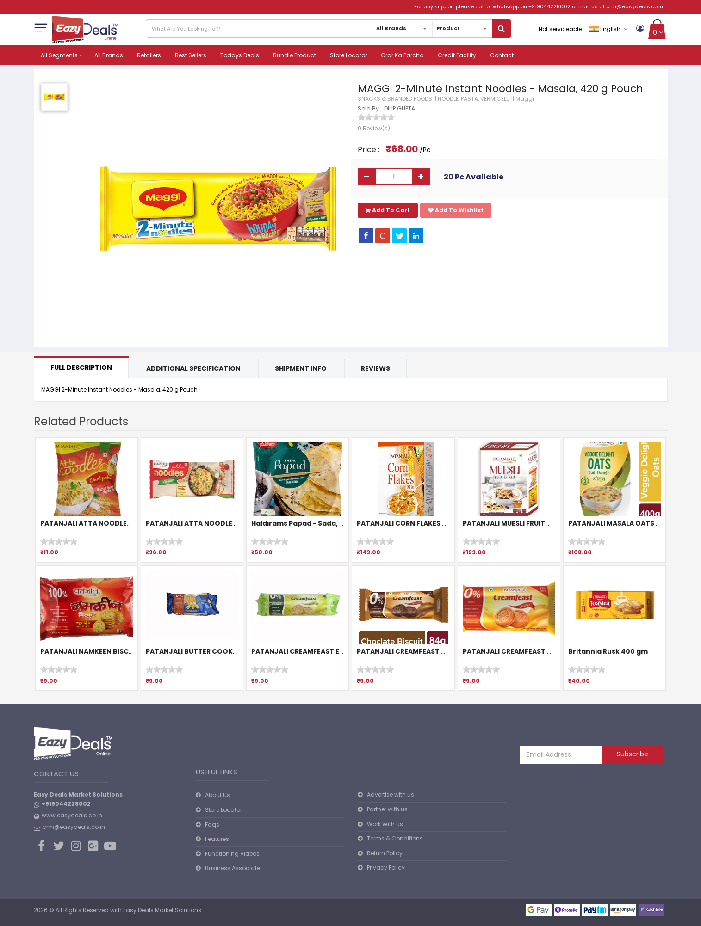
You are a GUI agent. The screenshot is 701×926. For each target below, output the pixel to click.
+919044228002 (549, 6)
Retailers (149, 55)
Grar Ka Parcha (402, 55)
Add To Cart (388, 210)
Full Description (81, 367)
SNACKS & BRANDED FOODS (395, 99)
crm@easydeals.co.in (634, 6)
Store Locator (348, 55)
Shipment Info (301, 368)
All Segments (59, 55)
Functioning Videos (232, 854)
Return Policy (385, 853)
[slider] (376, 117)
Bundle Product (294, 55)
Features (217, 839)
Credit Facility (457, 55)
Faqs (212, 824)
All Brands (108, 55)
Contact (502, 55)
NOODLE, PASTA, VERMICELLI (474, 99)
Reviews (375, 368)
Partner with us (387, 809)
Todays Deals (239, 55)
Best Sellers (190, 55)
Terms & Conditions (395, 838)
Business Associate (232, 868)
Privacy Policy (386, 867)
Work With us (385, 824)
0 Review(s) (374, 128)
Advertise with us (390, 794)
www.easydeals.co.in (72, 815)
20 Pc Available (473, 177)
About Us (217, 795)
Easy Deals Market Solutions (162, 910)
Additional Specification (193, 368)
